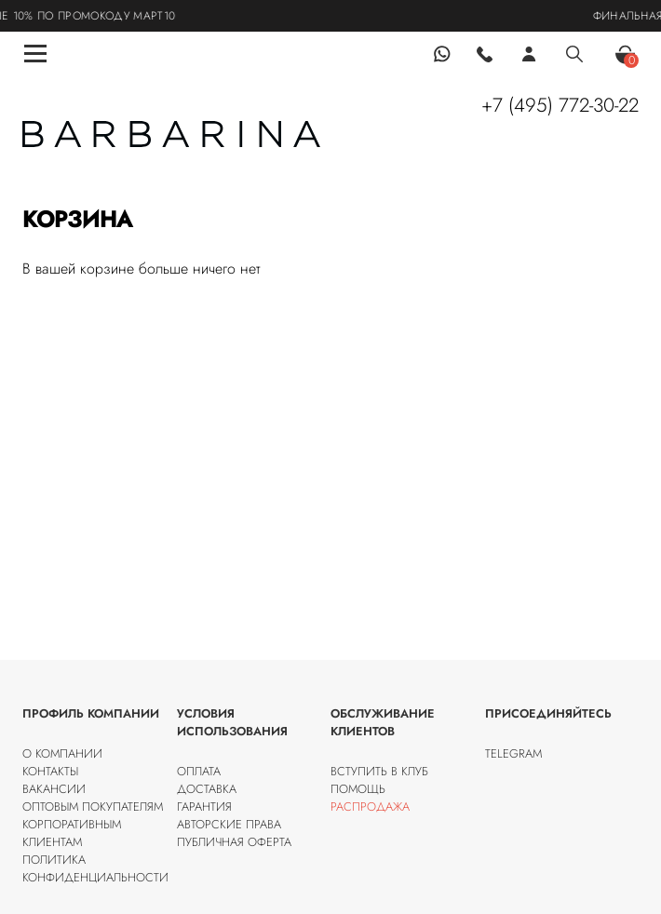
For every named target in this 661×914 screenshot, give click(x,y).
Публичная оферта (234, 842)
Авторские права (229, 824)
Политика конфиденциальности (95, 868)
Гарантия (204, 806)
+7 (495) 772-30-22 (560, 105)
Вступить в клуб (379, 771)
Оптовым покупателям (92, 806)
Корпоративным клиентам (71, 833)
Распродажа (370, 806)
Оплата (199, 771)
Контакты (50, 771)
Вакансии (54, 789)
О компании (62, 753)
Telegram (513, 753)
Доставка (206, 789)
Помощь (357, 789)
